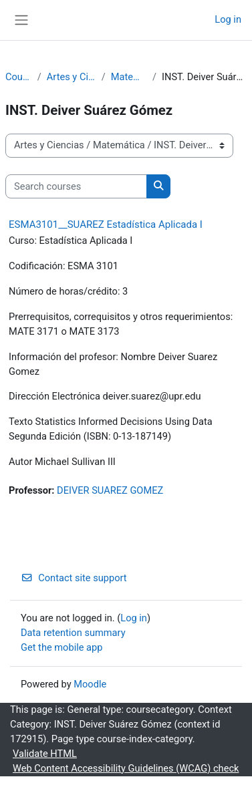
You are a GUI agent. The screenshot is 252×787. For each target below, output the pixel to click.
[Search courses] (76, 186)
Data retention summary (73, 633)
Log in (228, 19)
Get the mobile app (61, 647)
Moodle (90, 684)
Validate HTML (45, 754)
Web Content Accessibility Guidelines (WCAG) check (126, 768)
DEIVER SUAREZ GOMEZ (110, 490)
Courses (18, 77)
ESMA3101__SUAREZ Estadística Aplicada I (106, 224)
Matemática (129, 77)
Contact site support (74, 578)
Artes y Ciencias (71, 77)
